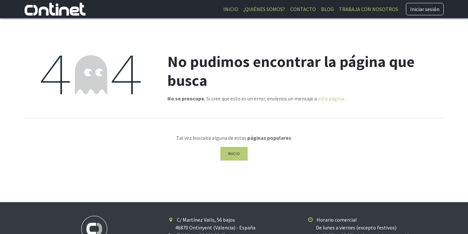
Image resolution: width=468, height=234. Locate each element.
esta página (331, 98)
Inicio (234, 153)
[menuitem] (231, 9)
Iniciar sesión (424, 9)
